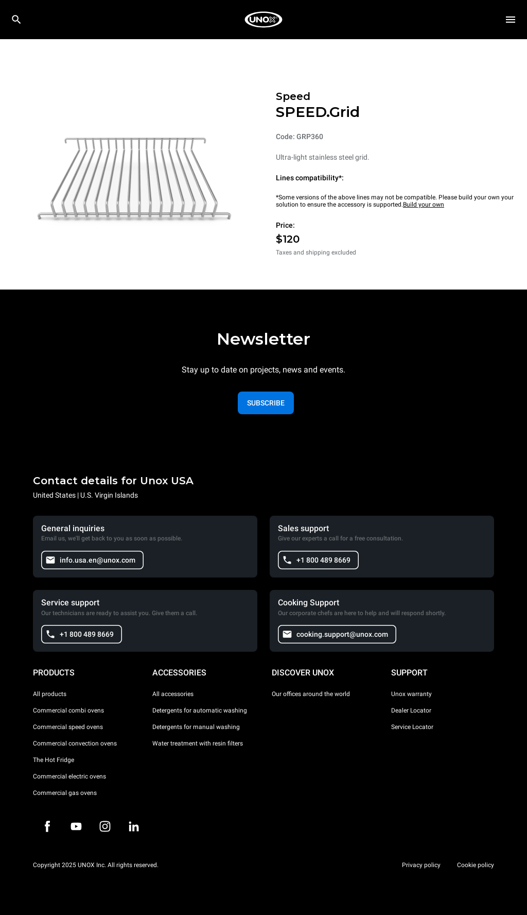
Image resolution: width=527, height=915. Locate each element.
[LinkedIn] (133, 826)
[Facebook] (47, 826)
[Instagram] (105, 826)
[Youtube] (76, 826)
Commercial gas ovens (65, 793)
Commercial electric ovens (69, 776)
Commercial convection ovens (75, 743)
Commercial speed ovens (68, 727)
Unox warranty (411, 694)
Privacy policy (421, 865)
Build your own (423, 204)
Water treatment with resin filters (197, 743)
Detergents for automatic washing (199, 710)
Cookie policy (475, 865)
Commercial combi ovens (68, 710)
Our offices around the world (311, 694)
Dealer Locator (411, 710)
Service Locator (412, 727)
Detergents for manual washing (196, 727)
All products (49, 694)
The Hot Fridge (53, 760)
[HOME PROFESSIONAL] (263, 19)
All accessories (173, 694)
